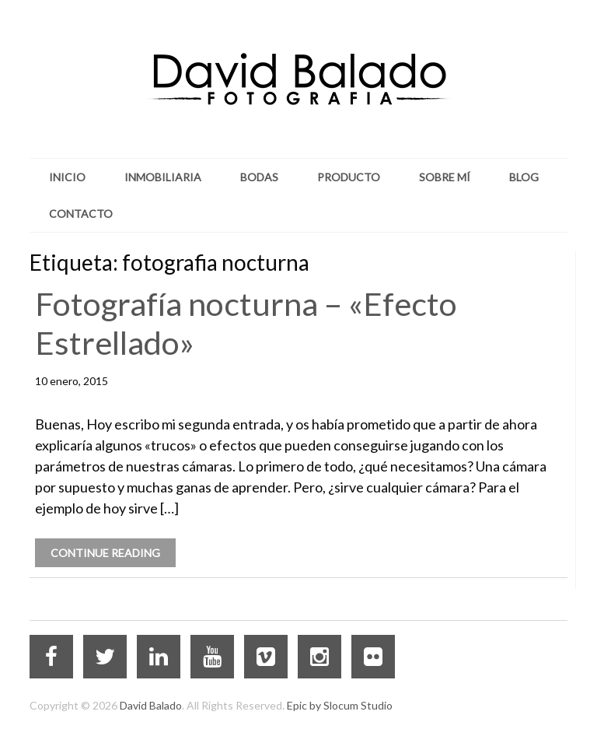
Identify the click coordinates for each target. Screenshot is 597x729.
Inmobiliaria (162, 177)
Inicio (67, 177)
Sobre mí (444, 177)
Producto (348, 177)
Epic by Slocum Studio (340, 705)
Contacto (81, 213)
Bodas (259, 177)
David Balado (151, 705)
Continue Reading (105, 552)
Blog (524, 177)
